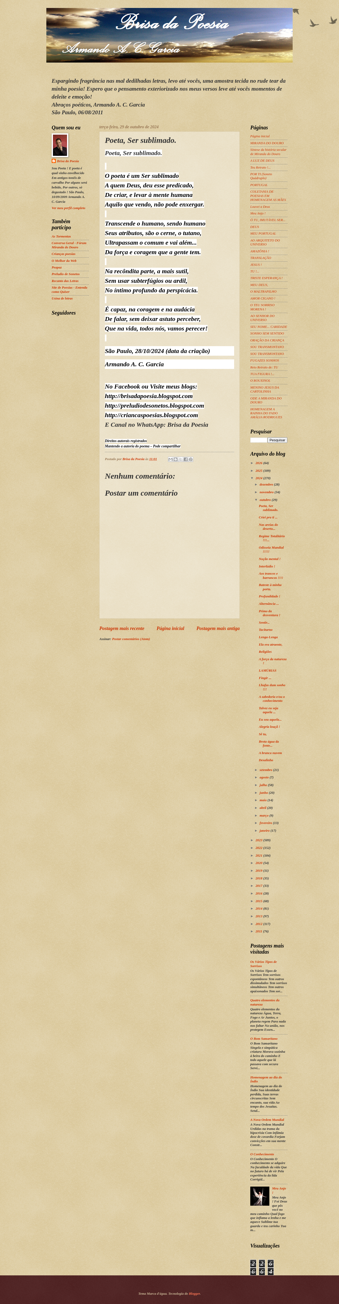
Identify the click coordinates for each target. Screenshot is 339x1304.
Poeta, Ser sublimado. (268, 508)
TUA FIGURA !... (262, 374)
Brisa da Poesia (68, 161)
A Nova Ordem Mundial (267, 1120)
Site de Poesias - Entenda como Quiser (69, 289)
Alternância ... (269, 604)
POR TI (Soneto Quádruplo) (261, 176)
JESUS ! (256, 265)
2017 (259, 886)
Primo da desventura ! (269, 613)
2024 (259, 478)
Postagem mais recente (121, 628)
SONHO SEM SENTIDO (267, 333)
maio (263, 800)
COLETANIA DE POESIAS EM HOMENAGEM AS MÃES (268, 196)
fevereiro (266, 823)
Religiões (265, 652)
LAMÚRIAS (267, 670)
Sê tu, (263, 734)
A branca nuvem (270, 753)
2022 (259, 848)
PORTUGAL (259, 185)
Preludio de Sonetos (66, 274)
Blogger (194, 1294)
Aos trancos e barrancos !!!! (271, 575)
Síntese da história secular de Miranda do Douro (268, 152)
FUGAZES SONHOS (264, 360)
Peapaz (57, 267)
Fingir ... (265, 678)
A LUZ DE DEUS (262, 160)
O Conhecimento (262, 1154)
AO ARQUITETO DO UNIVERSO (265, 242)
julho (264, 785)
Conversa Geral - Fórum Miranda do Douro (69, 245)
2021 (259, 855)
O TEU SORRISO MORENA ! (262, 307)
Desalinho (266, 760)
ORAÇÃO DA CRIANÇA (267, 340)
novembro (267, 492)
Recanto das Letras (65, 281)
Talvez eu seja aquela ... (268, 710)
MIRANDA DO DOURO (267, 143)
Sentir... (264, 622)
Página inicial (170, 628)
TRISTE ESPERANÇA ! (266, 278)
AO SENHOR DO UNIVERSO (262, 318)
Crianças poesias (63, 254)
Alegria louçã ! (269, 727)
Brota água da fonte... (269, 743)
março (264, 815)
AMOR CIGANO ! (262, 298)
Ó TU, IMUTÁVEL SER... (267, 220)
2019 (259, 871)
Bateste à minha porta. (270, 587)
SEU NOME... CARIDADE (268, 327)
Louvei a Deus (260, 207)
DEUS (254, 227)
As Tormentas (61, 236)
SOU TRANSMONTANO (267, 347)
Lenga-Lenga (268, 637)
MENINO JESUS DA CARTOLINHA (264, 389)
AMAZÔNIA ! (259, 251)
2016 (259, 893)
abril (263, 808)
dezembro (267, 484)
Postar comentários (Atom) (131, 639)
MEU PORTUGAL (263, 233)
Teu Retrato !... (260, 167)
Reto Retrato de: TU (264, 367)
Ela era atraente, (270, 644)
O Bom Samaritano (264, 1039)
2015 (259, 901)
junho (264, 793)
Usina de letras (62, 298)
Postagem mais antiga (218, 628)
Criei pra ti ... (268, 517)
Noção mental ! (269, 559)
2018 (259, 878)
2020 (259, 863)
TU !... (254, 271)
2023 (259, 840)
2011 (259, 931)
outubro (265, 500)
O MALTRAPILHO (263, 291)
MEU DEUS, (259, 285)
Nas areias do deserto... (268, 527)
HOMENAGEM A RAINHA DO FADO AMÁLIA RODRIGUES (266, 413)
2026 (259, 463)
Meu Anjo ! (258, 213)
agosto (265, 777)
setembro (266, 770)
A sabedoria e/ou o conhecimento (272, 699)
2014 (259, 908)
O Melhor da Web (64, 261)
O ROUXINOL (260, 380)
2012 (259, 924)
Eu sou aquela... (270, 719)
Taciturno (266, 630)
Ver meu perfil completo (68, 208)
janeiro (265, 830)
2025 (259, 471)
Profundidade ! (269, 596)
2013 (259, 916)
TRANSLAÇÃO (260, 258)
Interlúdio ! (267, 566)
